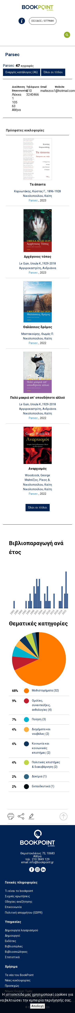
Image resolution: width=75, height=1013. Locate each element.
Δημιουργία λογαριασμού (21, 930)
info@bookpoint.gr (42, 862)
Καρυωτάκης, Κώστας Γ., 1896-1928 (37, 191)
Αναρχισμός (38, 469)
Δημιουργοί (12, 935)
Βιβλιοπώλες (14, 946)
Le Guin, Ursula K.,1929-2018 (37, 263)
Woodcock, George (37, 475)
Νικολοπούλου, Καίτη (37, 196)
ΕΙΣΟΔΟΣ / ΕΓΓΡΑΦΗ (43, 20)
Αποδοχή (38, 1006)
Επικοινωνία (13, 907)
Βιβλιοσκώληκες (16, 952)
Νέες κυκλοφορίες (18, 980)
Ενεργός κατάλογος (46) (22, 72)
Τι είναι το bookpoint (19, 891)
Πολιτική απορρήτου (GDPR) (23, 912)
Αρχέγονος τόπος (37, 257)
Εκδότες (10, 941)
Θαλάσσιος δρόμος (37, 327)
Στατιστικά (12, 957)
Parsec (33, 200)
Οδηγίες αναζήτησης (18, 901)
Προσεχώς (12, 986)
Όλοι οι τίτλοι (53, 72)
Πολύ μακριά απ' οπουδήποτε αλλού (37, 398)
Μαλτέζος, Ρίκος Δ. (37, 480)
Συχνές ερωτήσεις (17, 896)
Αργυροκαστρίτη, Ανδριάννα (37, 268)
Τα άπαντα (37, 184)
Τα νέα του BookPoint (19, 975)
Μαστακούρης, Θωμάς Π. (37, 334)
